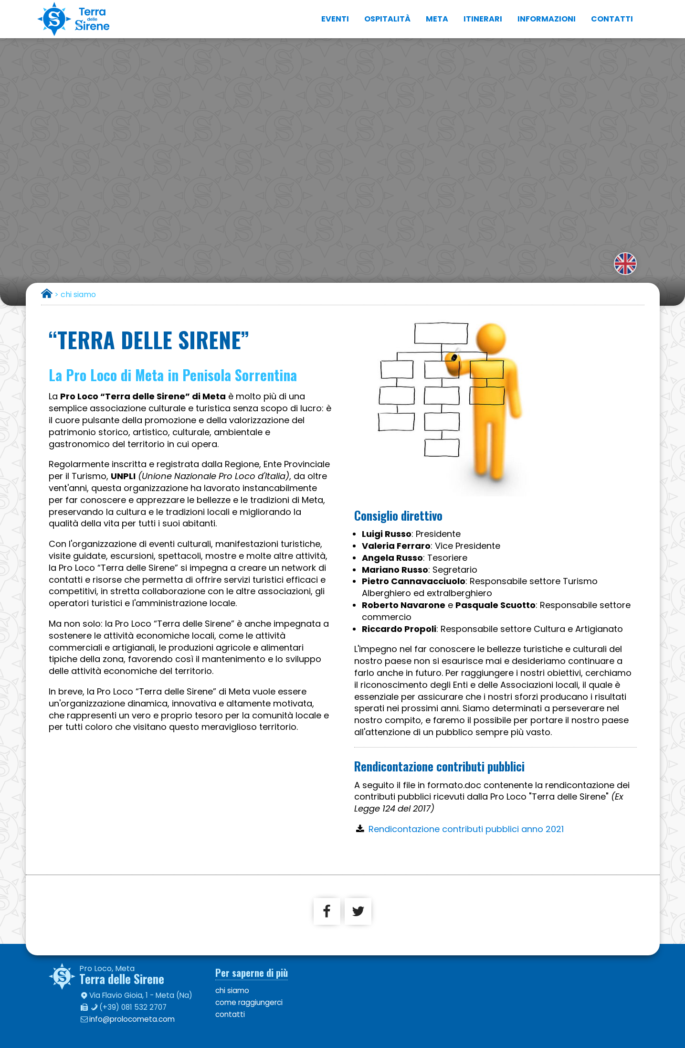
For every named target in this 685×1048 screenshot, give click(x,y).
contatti (612, 18)
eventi (335, 18)
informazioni (546, 18)
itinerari (483, 18)
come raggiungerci (249, 1002)
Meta (437, 18)
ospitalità (387, 18)
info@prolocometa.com (132, 1019)
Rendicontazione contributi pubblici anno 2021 (466, 829)
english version (625, 263)
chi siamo (232, 990)
